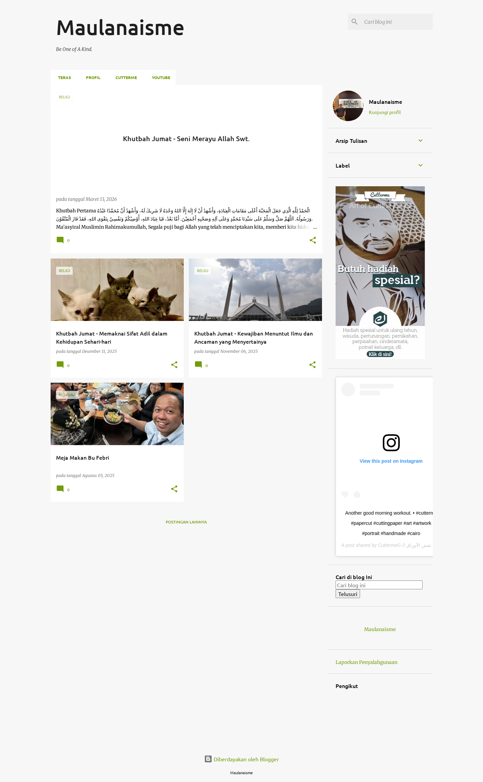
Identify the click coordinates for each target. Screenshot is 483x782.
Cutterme (124, 77)
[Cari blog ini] (397, 22)
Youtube (159, 77)
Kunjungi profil (385, 112)
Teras (62, 77)
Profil (91, 77)
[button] (313, 241)
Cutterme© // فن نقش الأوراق (408, 545)
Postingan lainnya (186, 522)
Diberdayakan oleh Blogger (241, 759)
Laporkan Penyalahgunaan (366, 662)
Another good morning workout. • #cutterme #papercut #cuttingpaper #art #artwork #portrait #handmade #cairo (391, 523)
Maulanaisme (385, 101)
